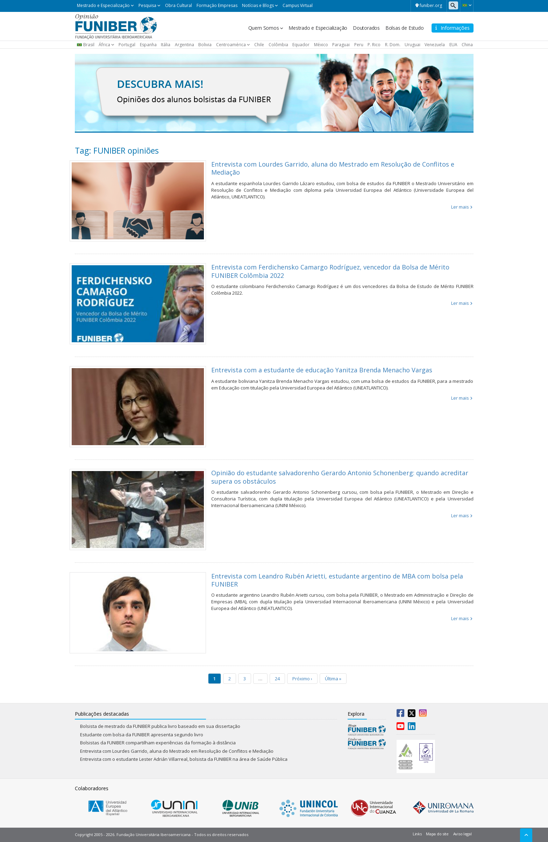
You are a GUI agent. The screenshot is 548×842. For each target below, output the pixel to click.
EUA (453, 45)
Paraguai (341, 45)
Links (417, 833)
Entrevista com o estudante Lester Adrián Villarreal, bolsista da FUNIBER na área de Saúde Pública (183, 759)
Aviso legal (462, 833)
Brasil (88, 45)
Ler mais (460, 207)
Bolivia (205, 45)
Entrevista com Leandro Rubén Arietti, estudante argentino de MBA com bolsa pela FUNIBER (337, 580)
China (467, 45)
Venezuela (435, 45)
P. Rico (374, 45)
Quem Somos (263, 27)
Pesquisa (147, 5)
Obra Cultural (178, 5)
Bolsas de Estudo (404, 27)
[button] (466, 5)
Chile (259, 45)
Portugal (127, 45)
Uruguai (412, 45)
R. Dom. (392, 45)
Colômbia (278, 45)
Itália (165, 45)
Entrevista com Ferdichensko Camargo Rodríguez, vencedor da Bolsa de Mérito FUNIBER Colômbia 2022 (330, 271)
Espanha (148, 45)
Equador (300, 45)
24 (277, 678)
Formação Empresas (217, 5)
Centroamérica (231, 45)
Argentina (184, 45)
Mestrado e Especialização (103, 5)
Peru (358, 45)
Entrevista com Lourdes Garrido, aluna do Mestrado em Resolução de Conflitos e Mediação (332, 168)
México (321, 45)
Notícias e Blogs (258, 5)
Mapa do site (437, 833)
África (104, 45)
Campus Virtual (298, 5)
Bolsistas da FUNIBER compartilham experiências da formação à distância (158, 742)
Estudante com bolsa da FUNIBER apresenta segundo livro (141, 734)
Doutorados (366, 27)
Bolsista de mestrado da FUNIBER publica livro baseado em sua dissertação (160, 726)
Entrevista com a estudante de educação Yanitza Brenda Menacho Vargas (321, 370)
